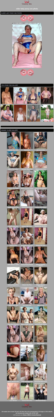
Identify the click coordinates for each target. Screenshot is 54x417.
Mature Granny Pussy (27, 187)
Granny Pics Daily (13, 187)
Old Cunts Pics (40, 149)
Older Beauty (40, 342)
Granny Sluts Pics (40, 168)
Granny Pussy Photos (27, 264)
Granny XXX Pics (13, 225)
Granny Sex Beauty (40, 187)
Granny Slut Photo (40, 206)
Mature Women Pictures (40, 285)
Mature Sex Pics (27, 284)
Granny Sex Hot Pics (40, 225)
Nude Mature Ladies (13, 264)
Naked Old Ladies (13, 168)
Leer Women (13, 400)
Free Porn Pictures (13, 323)
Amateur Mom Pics (27, 168)
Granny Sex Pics (40, 245)
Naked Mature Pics (13, 206)
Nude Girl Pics (40, 362)
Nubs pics (27, 149)
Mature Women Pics (13, 381)
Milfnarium (13, 362)
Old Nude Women (40, 400)
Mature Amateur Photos (40, 264)
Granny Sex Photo (27, 206)
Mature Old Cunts (27, 342)
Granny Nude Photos (40, 323)
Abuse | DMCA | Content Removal (32, 415)
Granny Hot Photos (13, 342)
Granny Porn (13, 245)
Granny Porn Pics (27, 400)
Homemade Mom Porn (40, 381)
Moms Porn (40, 304)
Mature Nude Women (27, 323)
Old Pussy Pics (27, 304)
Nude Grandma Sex (27, 381)
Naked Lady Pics (13, 304)
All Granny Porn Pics (27, 245)
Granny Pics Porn (13, 149)
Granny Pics (27, 362)
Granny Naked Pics (13, 284)
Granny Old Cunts (27, 225)
